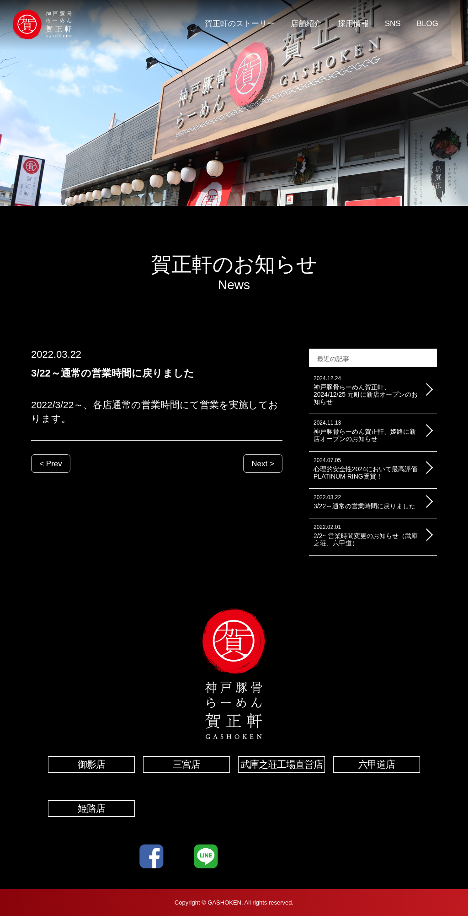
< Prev (50, 463)
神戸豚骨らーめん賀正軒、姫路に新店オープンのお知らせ (366, 431)
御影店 (91, 764)
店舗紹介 (306, 23)
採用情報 (353, 23)
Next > (262, 463)
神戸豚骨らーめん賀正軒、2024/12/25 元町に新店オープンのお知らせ (366, 390)
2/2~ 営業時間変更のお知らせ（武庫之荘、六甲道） (366, 535)
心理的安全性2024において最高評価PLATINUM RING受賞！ (366, 469)
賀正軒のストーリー (240, 23)
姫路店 (91, 808)
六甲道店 (376, 764)
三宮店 (186, 764)
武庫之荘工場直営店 (281, 764)
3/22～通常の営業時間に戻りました (366, 502)
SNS (393, 23)
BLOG (427, 23)
